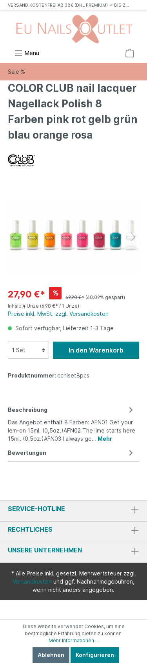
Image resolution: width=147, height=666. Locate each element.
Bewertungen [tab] (71, 452)
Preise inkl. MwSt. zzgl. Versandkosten (58, 313)
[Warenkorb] (129, 53)
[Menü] (27, 53)
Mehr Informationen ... (74, 640)
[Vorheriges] (14, 236)
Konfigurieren (95, 655)
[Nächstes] (133, 236)
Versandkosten (32, 581)
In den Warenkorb (96, 350)
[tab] (71, 423)
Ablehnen (51, 655)
